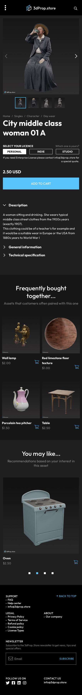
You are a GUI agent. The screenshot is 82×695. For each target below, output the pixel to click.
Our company (54, 616)
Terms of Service (18, 620)
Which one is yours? (67, 146)
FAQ (10, 599)
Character (33, 116)
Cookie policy (15, 627)
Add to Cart (41, 183)
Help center (14, 603)
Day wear (49, 116)
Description (18, 205)
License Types (16, 630)
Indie (41, 151)
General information (25, 247)
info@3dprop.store (19, 606)
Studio (67, 151)
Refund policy (16, 623)
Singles (18, 116)
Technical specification (27, 255)
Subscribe (66, 658)
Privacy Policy (16, 616)
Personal (14, 151)
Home (6, 116)
